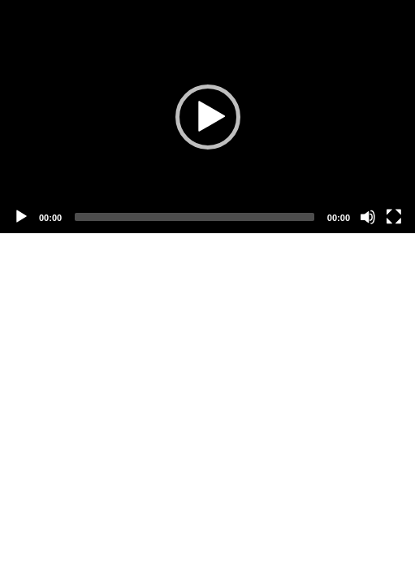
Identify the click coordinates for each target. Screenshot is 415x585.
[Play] (21, 217)
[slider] (194, 217)
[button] (207, 117)
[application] (207, 116)
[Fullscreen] (394, 217)
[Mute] (368, 217)
